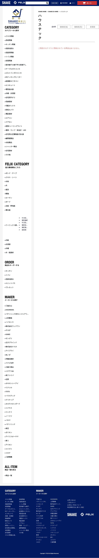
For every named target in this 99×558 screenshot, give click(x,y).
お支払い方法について (74, 505)
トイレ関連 (10, 56)
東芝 (7, 428)
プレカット (10, 287)
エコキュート (10, 85)
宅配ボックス (10, 106)
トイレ (8, 275)
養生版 (8, 210)
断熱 (7, 194)
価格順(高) (78, 27)
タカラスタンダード (13, 404)
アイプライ (10, 351)
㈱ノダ (8, 355)
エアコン (9, 118)
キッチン (9, 271)
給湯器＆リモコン (12, 81)
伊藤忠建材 (10, 359)
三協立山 (9, 306)
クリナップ (10, 400)
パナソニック (10, 424)
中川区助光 (25, 222)
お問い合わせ (71, 500)
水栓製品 (9, 142)
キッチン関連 (10, 44)
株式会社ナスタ (11, 347)
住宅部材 (9, 151)
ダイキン (9, 432)
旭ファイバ (10, 375)
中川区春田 (25, 218)
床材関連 (9, 40)
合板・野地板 (10, 206)
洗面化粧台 (10, 48)
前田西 (24, 230)
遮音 (7, 189)
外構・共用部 (10, 93)
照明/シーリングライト (14, 126)
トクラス (9, 408)
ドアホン (9, 122)
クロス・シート (11, 177)
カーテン (9, 198)
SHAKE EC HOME (53, 11)
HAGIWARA (10, 310)
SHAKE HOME (42, 11)
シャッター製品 (11, 146)
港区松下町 (25, 225)
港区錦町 (25, 220)
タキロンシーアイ (12, 383)
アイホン (9, 445)
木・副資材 (10, 252)
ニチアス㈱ (10, 371)
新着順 (92, 27)
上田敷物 (9, 318)
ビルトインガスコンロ (14, 73)
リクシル (9, 387)
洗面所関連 (10, 52)
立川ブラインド (11, 342)
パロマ (8, 420)
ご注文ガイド (71, 502)
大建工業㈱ (10, 367)
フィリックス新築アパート (12, 225)
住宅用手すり (10, 97)
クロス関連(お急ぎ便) (10, 535)
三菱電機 (9, 457)
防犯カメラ (10, 110)
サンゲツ (9, 338)
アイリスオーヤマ (12, 436)
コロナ (8, 453)
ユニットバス (10, 283)
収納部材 (9, 101)
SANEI (8, 334)
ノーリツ (9, 416)
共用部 (8, 244)
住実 (7, 379)
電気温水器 (10, 89)
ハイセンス (10, 322)
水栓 (7, 181)
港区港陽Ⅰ (25, 227)
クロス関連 (10, 36)
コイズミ (9, 449)
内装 (7, 240)
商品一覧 (9, 475)
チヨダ (8, 330)
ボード (8, 202)
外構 (7, 248)
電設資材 (9, 114)
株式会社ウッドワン (13, 326)
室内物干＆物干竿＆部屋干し (16, 65)
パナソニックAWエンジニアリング (17, 314)
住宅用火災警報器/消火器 (15, 134)
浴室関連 (9, 61)
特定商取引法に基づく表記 (75, 507)
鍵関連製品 (10, 138)
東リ (7, 441)
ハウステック (10, 396)
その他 (8, 155)
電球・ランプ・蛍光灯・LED (16, 130)
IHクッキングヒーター (14, 77)
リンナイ (9, 412)
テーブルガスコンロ (13, 69)
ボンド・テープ (11, 173)
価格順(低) (64, 27)
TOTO (8, 391)
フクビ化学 (10, 363)
